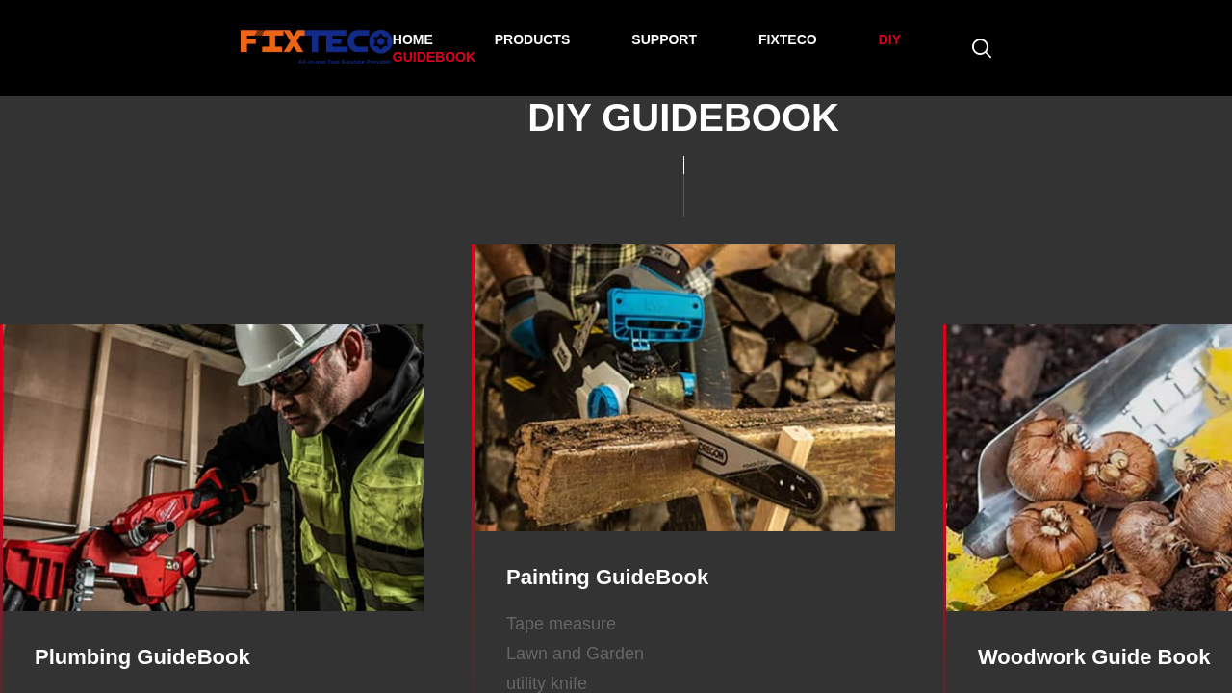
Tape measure (561, 623)
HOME (413, 39)
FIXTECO (787, 39)
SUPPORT (664, 39)
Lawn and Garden (575, 653)
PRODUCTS (533, 39)
